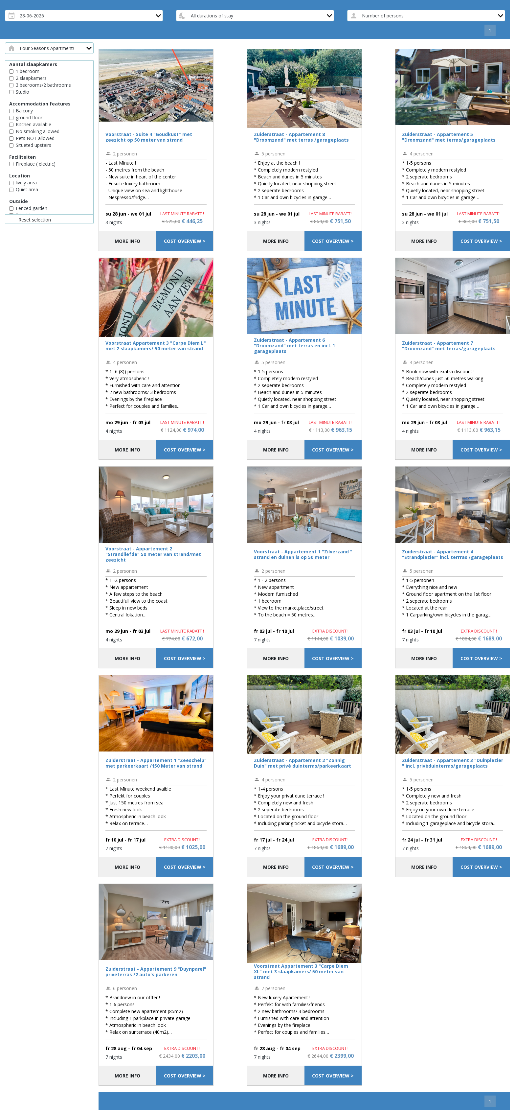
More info (127, 241)
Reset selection (34, 220)
